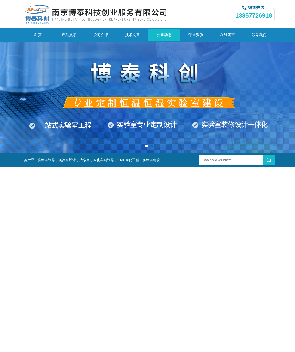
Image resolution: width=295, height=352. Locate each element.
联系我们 (259, 35)
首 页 (37, 35)
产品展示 (69, 35)
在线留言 (227, 35)
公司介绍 (100, 35)
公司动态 (164, 35)
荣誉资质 (195, 35)
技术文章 (132, 35)
